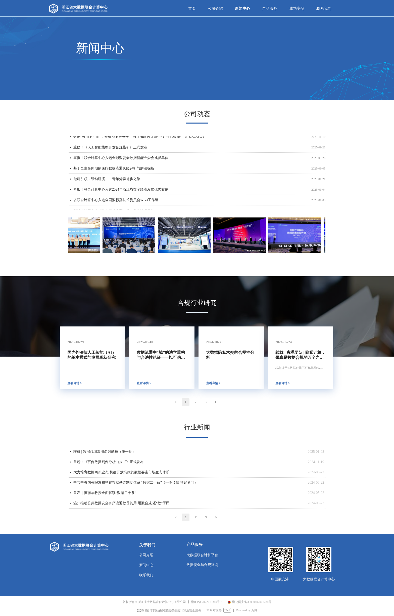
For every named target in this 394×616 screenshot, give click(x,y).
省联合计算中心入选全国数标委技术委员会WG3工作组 (115, 201)
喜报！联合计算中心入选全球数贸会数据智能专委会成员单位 (120, 158)
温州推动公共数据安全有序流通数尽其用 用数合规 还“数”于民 (121, 503)
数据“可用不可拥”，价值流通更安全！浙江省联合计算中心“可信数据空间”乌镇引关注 (139, 137)
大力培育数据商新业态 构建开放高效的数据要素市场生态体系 (121, 472)
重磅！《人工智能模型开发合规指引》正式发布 (110, 148)
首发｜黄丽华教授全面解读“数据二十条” (104, 493)
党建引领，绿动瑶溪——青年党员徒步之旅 (106, 180)
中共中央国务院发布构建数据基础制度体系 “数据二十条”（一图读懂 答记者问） (135, 482)
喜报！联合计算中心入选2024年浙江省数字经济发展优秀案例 (120, 190)
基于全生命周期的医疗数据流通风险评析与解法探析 (113, 169)
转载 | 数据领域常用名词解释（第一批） (104, 452)
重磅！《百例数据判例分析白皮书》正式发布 (108, 462)
